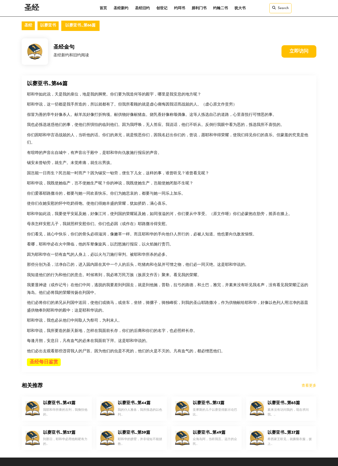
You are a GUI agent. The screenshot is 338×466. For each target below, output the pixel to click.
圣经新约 (121, 8)
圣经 (31, 8)
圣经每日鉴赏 (44, 362)
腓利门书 (199, 8)
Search (280, 8)
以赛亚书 (48, 26)
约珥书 (179, 8)
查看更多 (309, 386)
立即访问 (298, 51)
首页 (103, 8)
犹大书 (240, 8)
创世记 (161, 8)
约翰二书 (220, 8)
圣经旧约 (142, 8)
